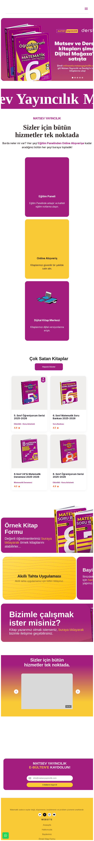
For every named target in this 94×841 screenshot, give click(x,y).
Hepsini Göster (48, 367)
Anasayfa (47, 825)
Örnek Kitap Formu (47, 839)
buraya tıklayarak (71, 630)
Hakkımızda (47, 830)
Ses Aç (68, 706)
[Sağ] (78, 691)
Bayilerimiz (47, 834)
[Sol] (16, 691)
